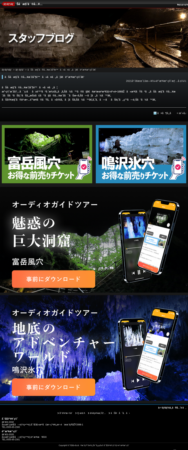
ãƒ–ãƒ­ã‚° (19, 70)
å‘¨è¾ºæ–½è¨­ (65, 413)
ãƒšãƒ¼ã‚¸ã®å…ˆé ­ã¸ (172, 407)
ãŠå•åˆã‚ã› (120, 413)
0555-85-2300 (13, 427)
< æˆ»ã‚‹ (181, 113)
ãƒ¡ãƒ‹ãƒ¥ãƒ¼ (182, 5)
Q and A (81, 413)
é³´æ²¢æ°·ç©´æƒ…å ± (168, 80)
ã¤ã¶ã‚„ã (166, 113)
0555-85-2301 (13, 439)
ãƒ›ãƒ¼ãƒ (9, 4)
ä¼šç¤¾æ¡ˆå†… (98, 413)
